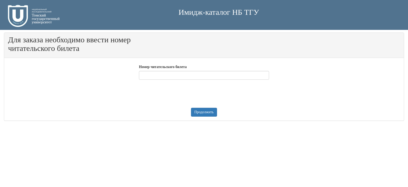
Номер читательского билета (163, 67)
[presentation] (178, 94)
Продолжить (204, 112)
